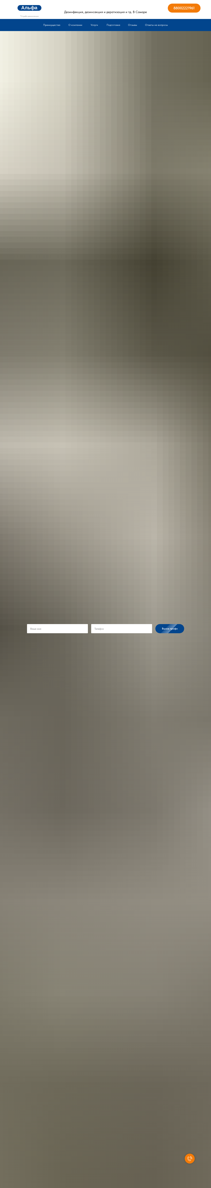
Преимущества (51, 24)
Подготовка (113, 24)
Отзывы (132, 24)
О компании (75, 24)
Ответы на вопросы (156, 24)
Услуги (94, 24)
